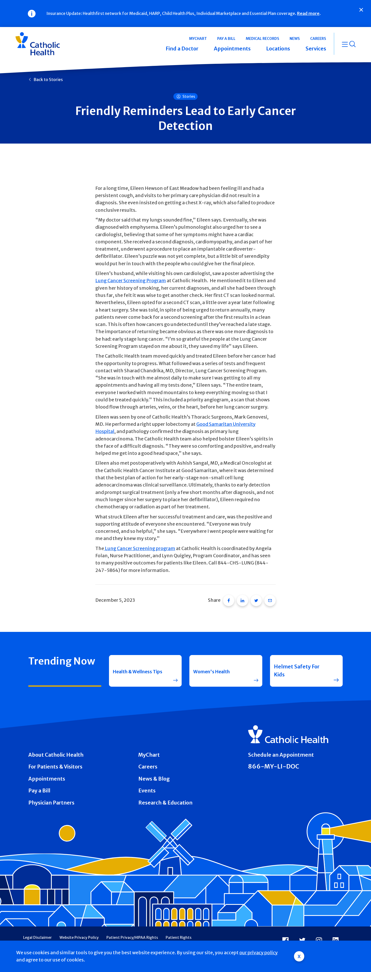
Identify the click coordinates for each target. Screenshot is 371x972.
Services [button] (316, 49)
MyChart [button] (198, 38)
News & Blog (154, 776)
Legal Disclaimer (37, 935)
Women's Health (214, 668)
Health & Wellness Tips (136, 668)
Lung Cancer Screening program (139, 548)
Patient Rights (178, 935)
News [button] (295, 38)
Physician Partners (51, 800)
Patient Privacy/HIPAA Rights (132, 935)
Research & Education (165, 800)
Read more (308, 13)
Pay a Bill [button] (226, 38)
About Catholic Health (55, 752)
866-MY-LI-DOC (273, 764)
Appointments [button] (232, 49)
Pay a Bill (39, 788)
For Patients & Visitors (55, 764)
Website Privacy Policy (79, 935)
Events (147, 788)
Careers (147, 764)
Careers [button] (318, 38)
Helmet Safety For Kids (296, 668)
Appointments (46, 776)
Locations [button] (278, 49)
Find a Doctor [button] (182, 49)
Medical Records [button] (262, 38)
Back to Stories (48, 79)
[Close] (361, 10)
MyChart (149, 752)
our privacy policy (258, 953)
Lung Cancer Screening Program (130, 281)
